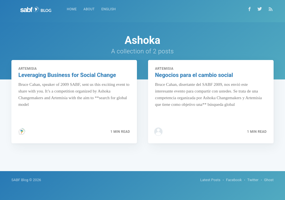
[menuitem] (71, 9)
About (89, 9)
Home (72, 9)
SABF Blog (19, 180)
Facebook (234, 180)
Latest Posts (210, 180)
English (108, 9)
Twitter (253, 180)
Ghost (269, 180)
